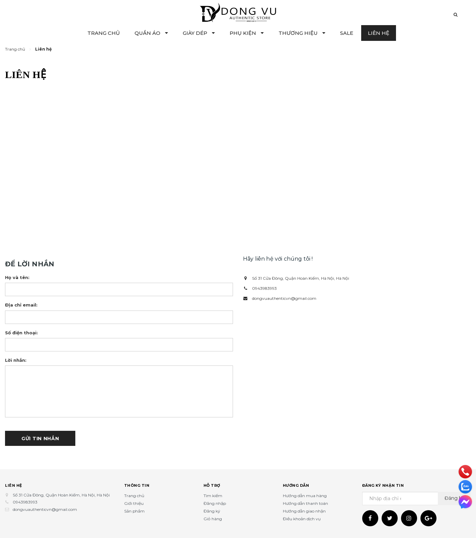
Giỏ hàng (213, 518)
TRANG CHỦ (103, 33)
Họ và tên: (17, 277)
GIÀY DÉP (199, 33)
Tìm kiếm (213, 495)
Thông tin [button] (137, 485)
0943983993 (264, 288)
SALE (346, 33)
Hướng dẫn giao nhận (304, 511)
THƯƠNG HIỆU (302, 33)
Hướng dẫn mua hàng (305, 495)
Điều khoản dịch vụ (302, 518)
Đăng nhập (215, 503)
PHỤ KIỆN (247, 33)
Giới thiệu (134, 503)
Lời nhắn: (15, 360)
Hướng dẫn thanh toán (305, 503)
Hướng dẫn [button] (296, 485)
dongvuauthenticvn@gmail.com (284, 298)
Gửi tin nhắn (40, 438)
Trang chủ (134, 495)
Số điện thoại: (21, 332)
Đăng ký (212, 511)
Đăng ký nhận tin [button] (383, 485)
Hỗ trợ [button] (212, 485)
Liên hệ (13, 485)
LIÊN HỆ (378, 33)
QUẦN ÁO (151, 33)
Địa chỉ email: (21, 305)
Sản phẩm (134, 511)
